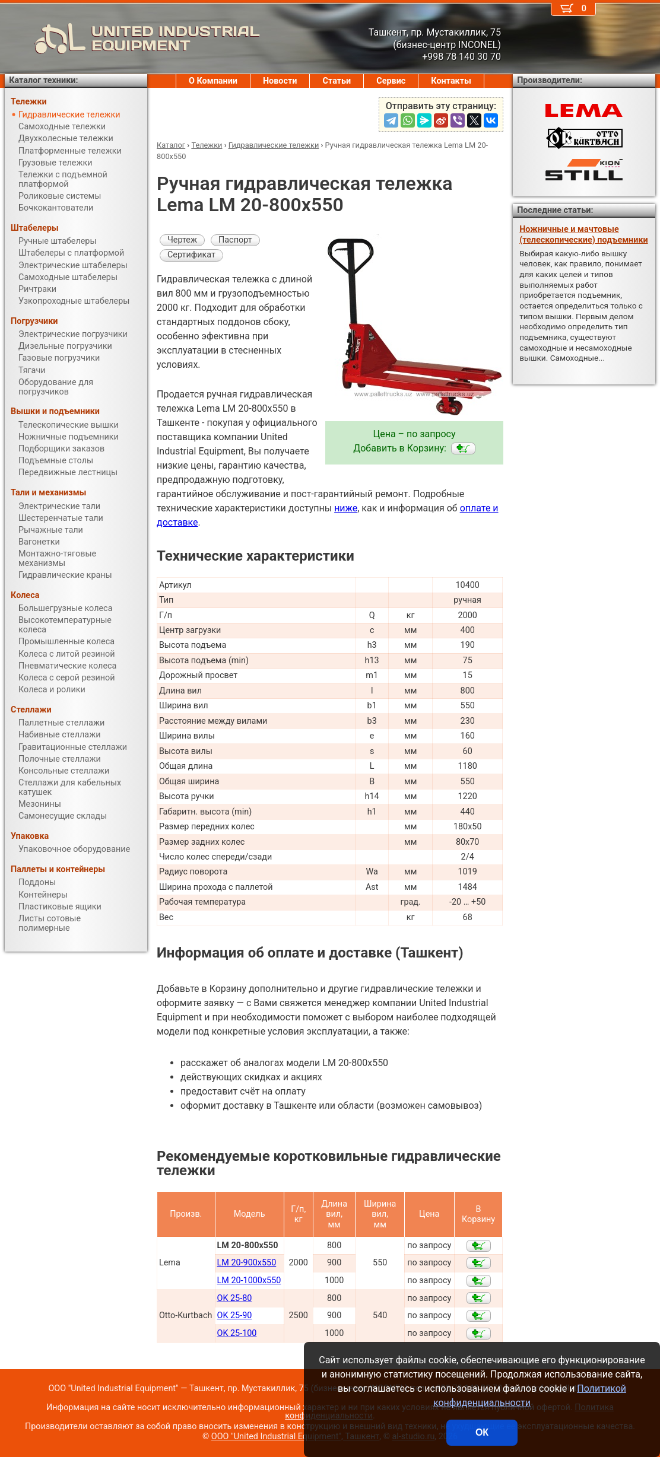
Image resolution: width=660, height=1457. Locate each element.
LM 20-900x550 (247, 1263)
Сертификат (191, 255)
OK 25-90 (234, 1315)
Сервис (390, 81)
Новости (280, 81)
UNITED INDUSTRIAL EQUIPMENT (132, 38)
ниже (345, 508)
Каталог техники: (43, 80)
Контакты (451, 81)
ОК (481, 1432)
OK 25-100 (237, 1333)
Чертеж (182, 240)
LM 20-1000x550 (249, 1280)
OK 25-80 (234, 1298)
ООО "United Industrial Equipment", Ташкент (295, 1436)
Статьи (336, 81)
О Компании (213, 81)
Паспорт (235, 240)
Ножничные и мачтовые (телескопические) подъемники (583, 234)
